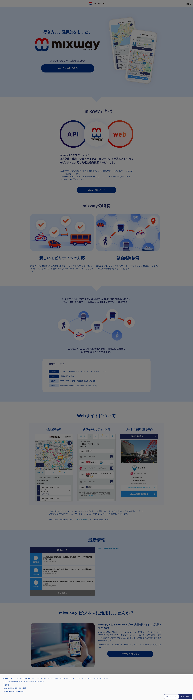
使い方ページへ (171, 696)
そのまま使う (185, 696)
